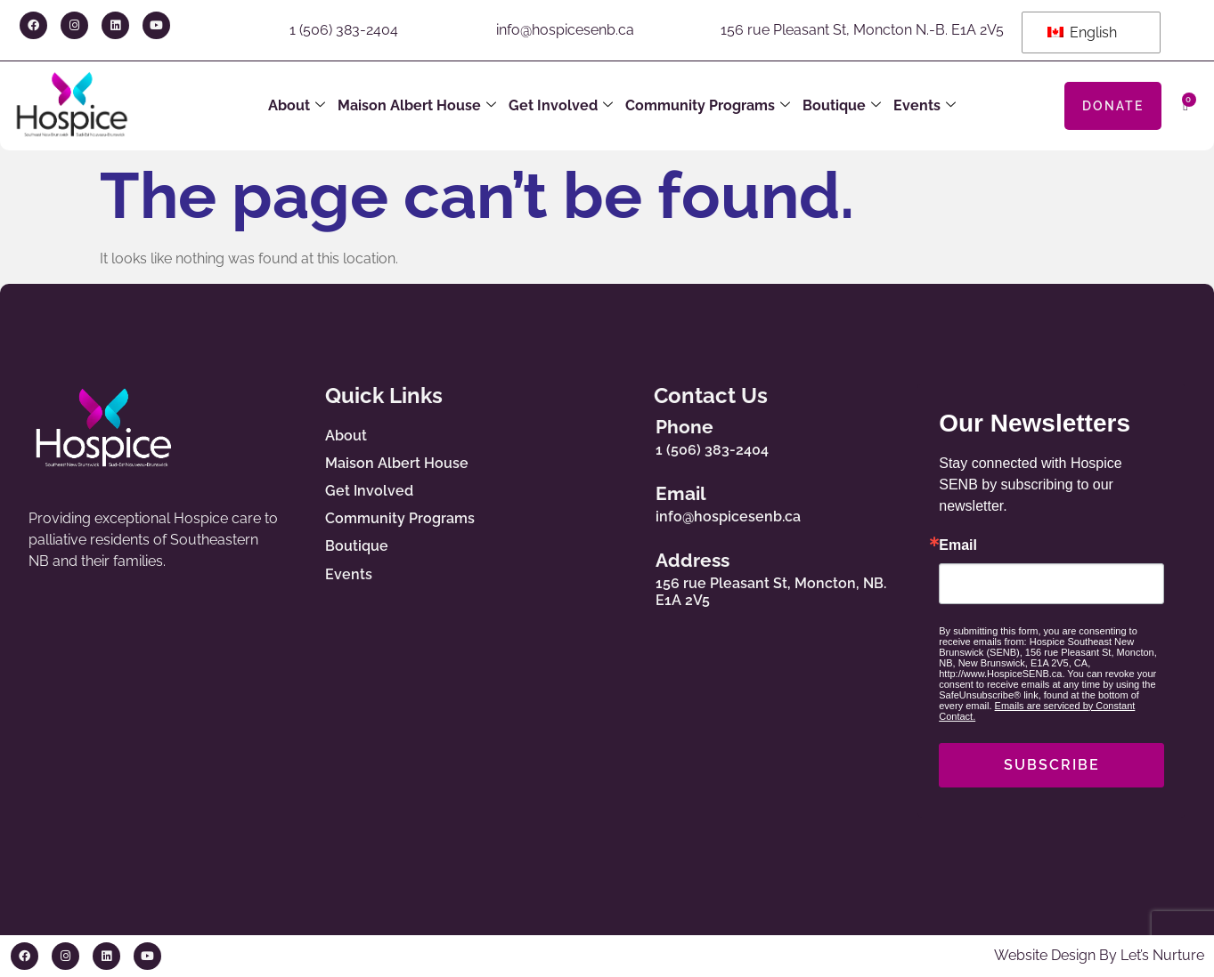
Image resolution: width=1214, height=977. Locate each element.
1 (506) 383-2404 (343, 29)
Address (699, 560)
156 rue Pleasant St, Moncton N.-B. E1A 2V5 (862, 29)
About (296, 106)
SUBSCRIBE (1052, 764)
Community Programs (707, 106)
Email (687, 493)
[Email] (630, 500)
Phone (691, 427)
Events (924, 106)
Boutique (842, 106)
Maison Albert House (417, 106)
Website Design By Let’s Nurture (1099, 955)
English (1082, 32)
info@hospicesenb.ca (565, 29)
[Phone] (630, 433)
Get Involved (561, 106)
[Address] (630, 575)
